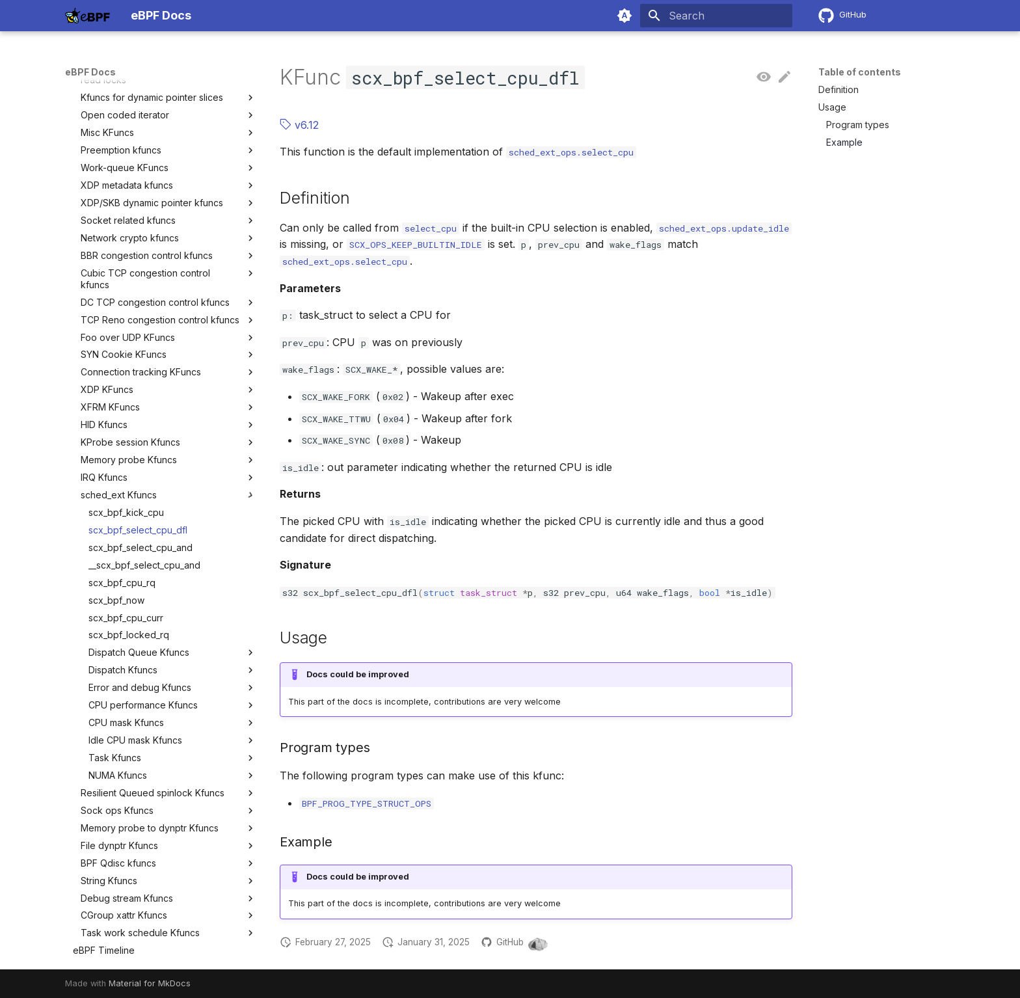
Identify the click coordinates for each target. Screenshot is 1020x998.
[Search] (716, 15)
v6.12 (299, 124)
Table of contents (859, 71)
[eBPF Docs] (87, 16)
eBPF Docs (90, 71)
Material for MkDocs (150, 983)
